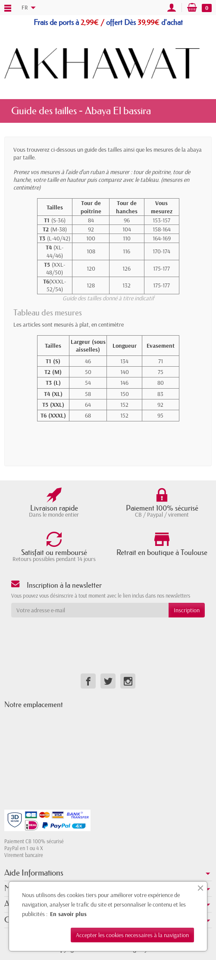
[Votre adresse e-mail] (90, 610)
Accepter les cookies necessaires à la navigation (132, 935)
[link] (88, 681)
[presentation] (81, 634)
